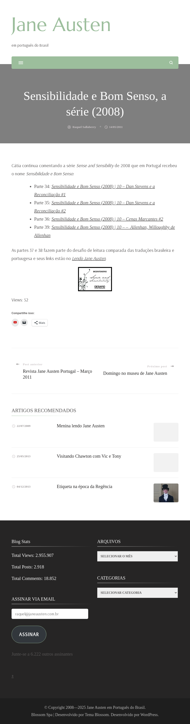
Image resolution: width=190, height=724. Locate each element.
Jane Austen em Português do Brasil (116, 707)
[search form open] (171, 63)
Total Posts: (23, 566)
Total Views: (24, 555)
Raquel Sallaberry (84, 127)
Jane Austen (61, 24)
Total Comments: (28, 578)
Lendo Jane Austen (89, 258)
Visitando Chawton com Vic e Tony (89, 456)
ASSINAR (29, 634)
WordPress (149, 714)
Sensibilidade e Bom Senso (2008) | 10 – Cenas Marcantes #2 (107, 218)
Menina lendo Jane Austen (81, 425)
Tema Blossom (97, 714)
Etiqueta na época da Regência (84, 486)
